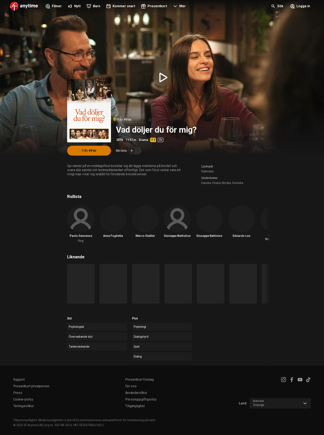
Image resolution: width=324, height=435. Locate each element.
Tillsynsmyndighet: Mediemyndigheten (38, 420)
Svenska (237, 183)
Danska (206, 183)
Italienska (207, 171)
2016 (119, 140)
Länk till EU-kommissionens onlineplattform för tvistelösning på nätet (110, 420)
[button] (178, 6)
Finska (216, 183)
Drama (143, 140)
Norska (226, 183)
